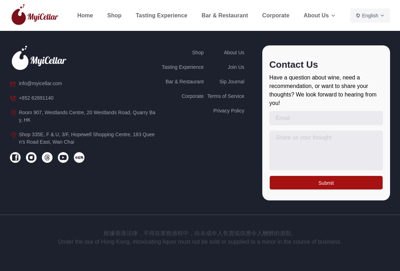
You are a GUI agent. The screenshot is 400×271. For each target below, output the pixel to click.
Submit (326, 183)
